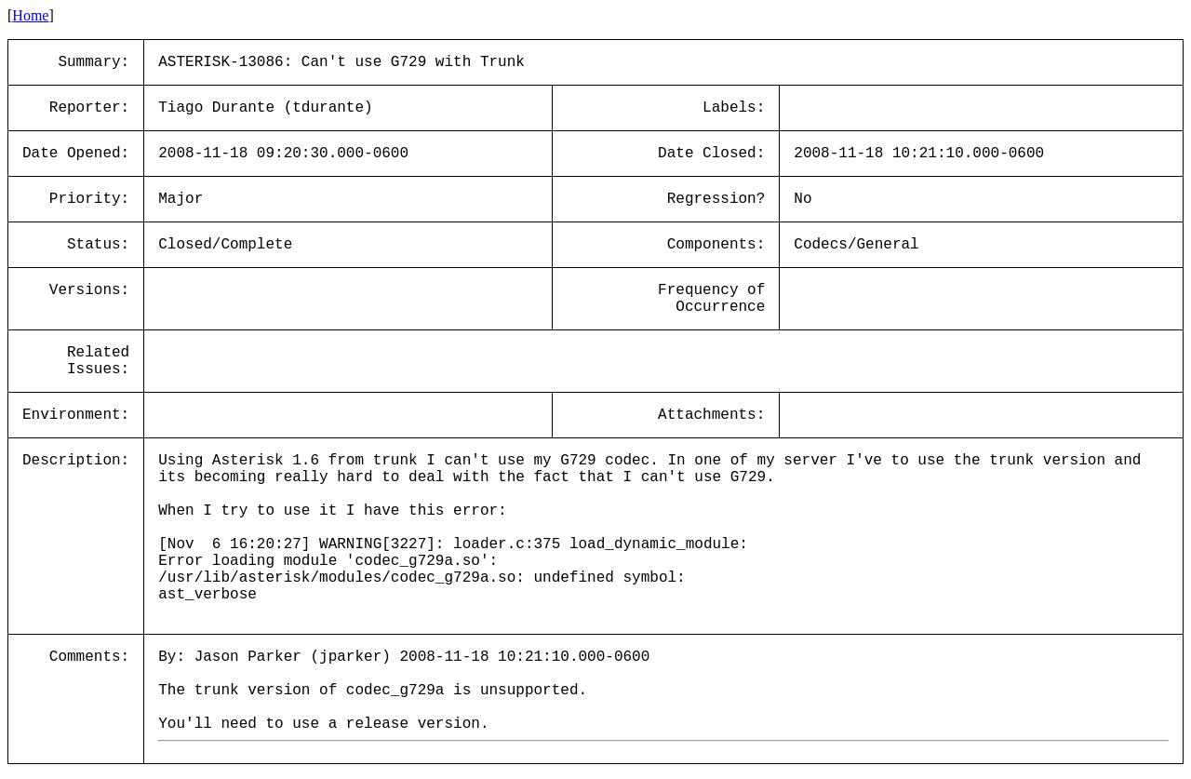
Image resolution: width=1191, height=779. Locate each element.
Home (30, 15)
